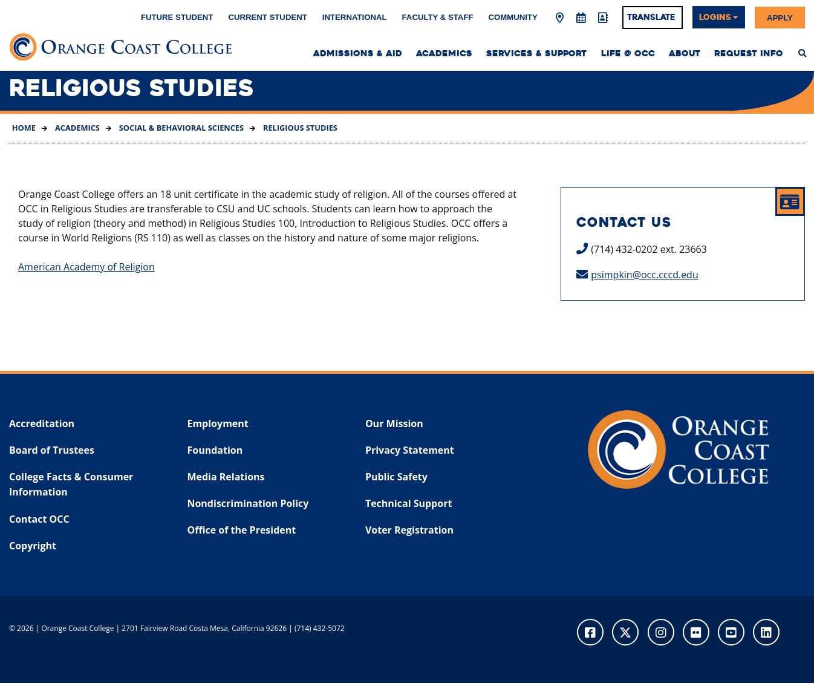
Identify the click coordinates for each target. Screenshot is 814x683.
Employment (217, 423)
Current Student (267, 17)
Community (513, 17)
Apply (780, 17)
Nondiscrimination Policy (247, 503)
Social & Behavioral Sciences (180, 127)
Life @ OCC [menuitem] (628, 53)
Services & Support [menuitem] (536, 53)
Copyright (32, 545)
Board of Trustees (51, 450)
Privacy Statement (409, 450)
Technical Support (408, 503)
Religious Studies (299, 127)
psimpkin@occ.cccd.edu (644, 274)
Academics (76, 127)
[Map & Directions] (559, 18)
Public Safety (396, 476)
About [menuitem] (684, 53)
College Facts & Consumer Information (71, 484)
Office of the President (241, 530)
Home (24, 127)
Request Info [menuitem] (748, 53)
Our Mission (394, 423)
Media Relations (225, 476)
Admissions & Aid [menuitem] (357, 53)
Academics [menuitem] (444, 53)
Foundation (215, 450)
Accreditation (41, 423)
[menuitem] (803, 53)
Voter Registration (409, 530)
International (354, 17)
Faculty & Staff (438, 17)
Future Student (177, 17)
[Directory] (602, 18)
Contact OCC (39, 519)
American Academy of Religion (86, 266)
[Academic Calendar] (581, 18)
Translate (651, 17)
